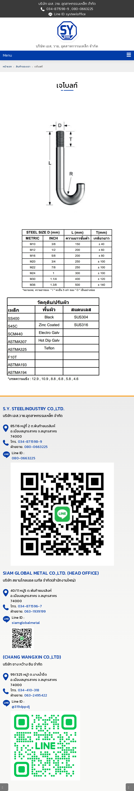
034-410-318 (28, 690)
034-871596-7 (30, 606)
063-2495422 (35, 695)
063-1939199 (35, 611)
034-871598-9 (57, 8)
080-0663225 (82, 8)
